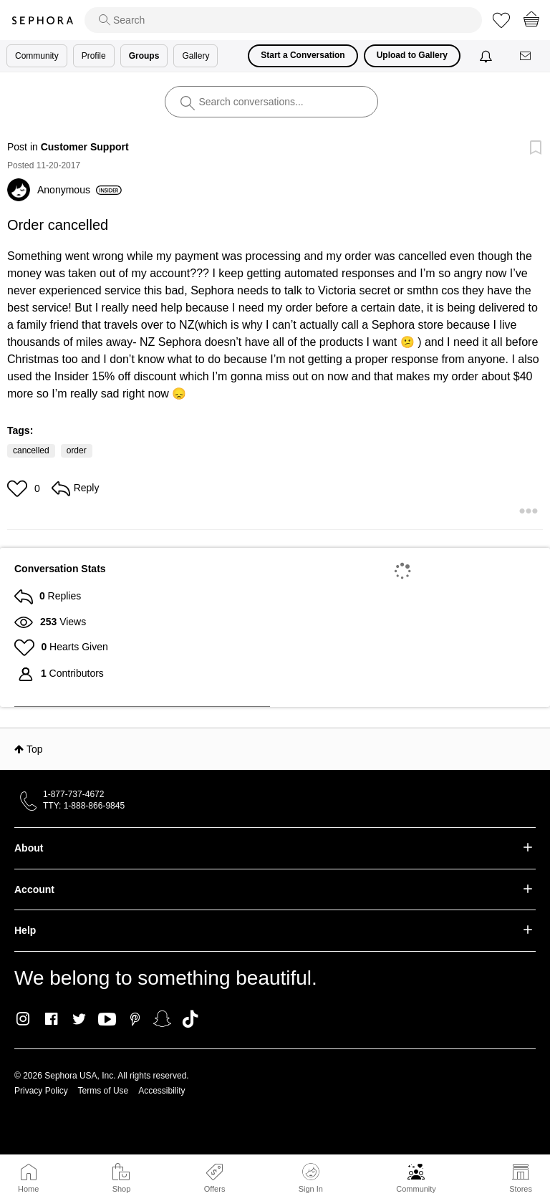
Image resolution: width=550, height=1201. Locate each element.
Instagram (23, 1019)
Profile (94, 56)
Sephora (42, 20)
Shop (121, 1189)
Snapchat (162, 1019)
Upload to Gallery (412, 55)
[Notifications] (487, 56)
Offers (215, 1189)
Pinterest (135, 1019)
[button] (19, 488)
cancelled (31, 450)
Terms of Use (103, 1091)
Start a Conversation (302, 55)
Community (416, 1189)
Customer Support (85, 147)
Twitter (79, 1019)
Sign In (311, 1178)
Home (28, 1189)
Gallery (195, 56)
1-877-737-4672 (73, 794)
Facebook (51, 1019)
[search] (283, 20)
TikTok (190, 1019)
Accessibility (161, 1091)
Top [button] (34, 749)
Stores (520, 1189)
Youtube (107, 1019)
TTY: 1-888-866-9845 (84, 806)
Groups (144, 56)
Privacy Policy (41, 1091)
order (77, 450)
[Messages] (526, 56)
